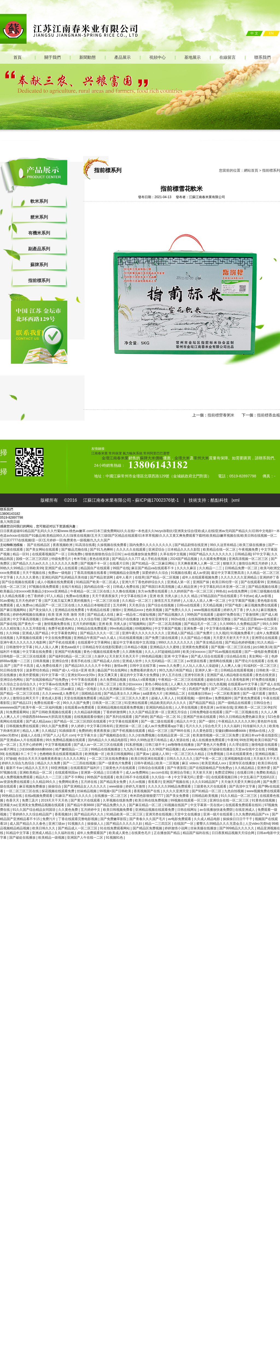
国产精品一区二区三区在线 (20, 693)
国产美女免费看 (178, 796)
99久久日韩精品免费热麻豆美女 (242, 717)
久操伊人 (100, 656)
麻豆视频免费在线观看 (261, 605)
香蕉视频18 (63, 814)
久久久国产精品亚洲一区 (147, 712)
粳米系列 (39, 217)
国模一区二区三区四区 (32, 559)
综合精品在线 (236, 656)
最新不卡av (15, 768)
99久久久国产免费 (76, 703)
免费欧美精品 (266, 772)
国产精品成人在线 (100, 614)
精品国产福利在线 (196, 833)
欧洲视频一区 (95, 754)
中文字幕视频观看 (58, 745)
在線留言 (227, 57)
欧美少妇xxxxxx (194, 652)
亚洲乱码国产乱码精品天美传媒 (65, 577)
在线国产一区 (176, 689)
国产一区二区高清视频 (165, 624)
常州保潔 (115, 453)
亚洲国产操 (201, 582)
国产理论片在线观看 (250, 661)
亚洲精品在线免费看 (70, 610)
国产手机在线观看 (62, 642)
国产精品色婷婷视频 (240, 642)
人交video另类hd (257, 824)
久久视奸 (222, 633)
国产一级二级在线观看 (157, 721)
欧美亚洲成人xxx (214, 763)
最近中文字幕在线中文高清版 (134, 642)
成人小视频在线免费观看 (55, 582)
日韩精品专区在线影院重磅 (102, 647)
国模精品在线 (91, 693)
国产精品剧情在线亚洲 (191, 545)
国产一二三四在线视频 (80, 763)
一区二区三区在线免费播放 (109, 758)
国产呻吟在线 (180, 731)
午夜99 (232, 740)
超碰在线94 (215, 680)
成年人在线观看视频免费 (200, 577)
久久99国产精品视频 (164, 749)
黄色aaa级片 (70, 647)
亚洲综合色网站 (12, 680)
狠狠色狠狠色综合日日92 (103, 554)
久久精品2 (49, 731)
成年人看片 (124, 577)
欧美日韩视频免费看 (118, 810)
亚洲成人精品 (42, 833)
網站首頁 (251, 170)
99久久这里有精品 (224, 545)
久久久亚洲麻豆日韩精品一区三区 (125, 689)
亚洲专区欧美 (194, 675)
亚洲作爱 (264, 768)
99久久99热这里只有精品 (149, 740)
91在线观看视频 (131, 638)
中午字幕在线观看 (84, 680)
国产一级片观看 (254, 693)
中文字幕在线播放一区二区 (226, 628)
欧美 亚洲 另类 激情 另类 (67, 614)
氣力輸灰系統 (132, 453)
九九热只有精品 (135, 749)
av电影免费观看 (180, 819)
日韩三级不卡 (155, 745)
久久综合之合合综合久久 (18, 684)
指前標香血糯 (268, 415)
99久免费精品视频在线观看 (65, 740)
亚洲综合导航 (180, 772)
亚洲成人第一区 (179, 582)
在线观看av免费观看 (80, 707)
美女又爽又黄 (108, 675)
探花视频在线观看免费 (58, 791)
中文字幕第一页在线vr (206, 805)
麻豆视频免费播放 (32, 786)
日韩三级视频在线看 (265, 591)
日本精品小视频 (136, 647)
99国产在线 (121, 568)
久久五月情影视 (34, 628)
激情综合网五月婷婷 (253, 563)
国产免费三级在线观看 (162, 638)
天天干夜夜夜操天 (105, 596)
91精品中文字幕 (18, 833)
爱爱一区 (202, 777)
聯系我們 (262, 57)
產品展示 (122, 57)
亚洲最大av (8, 805)
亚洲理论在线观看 (265, 638)
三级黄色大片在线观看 (119, 768)
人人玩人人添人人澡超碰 (200, 666)
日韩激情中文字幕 (19, 647)
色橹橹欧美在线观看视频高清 (61, 754)
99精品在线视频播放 (106, 749)
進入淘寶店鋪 (10, 522)
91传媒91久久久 (255, 726)
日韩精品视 (243, 554)
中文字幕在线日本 (134, 596)
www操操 (116, 786)
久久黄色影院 (203, 731)
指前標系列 (271, 170)
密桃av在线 (257, 731)
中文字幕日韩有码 (100, 726)
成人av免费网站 (138, 772)
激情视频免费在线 (57, 624)
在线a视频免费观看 (39, 796)
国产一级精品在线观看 (235, 703)
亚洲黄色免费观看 (195, 647)
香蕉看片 (154, 782)
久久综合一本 (161, 777)
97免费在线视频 (264, 680)
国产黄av (143, 754)
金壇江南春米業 (115, 458)
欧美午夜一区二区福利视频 (42, 707)
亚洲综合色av (269, 689)
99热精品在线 (12, 796)
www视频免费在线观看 (263, 791)
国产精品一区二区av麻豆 (56, 689)
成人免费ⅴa (25, 605)
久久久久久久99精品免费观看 (170, 786)
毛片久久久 (194, 726)
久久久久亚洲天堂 (176, 791)
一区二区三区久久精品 (188, 754)
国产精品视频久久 (171, 614)
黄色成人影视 (52, 698)
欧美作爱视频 (29, 675)
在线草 (140, 577)
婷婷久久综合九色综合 (18, 763)
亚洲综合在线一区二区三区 (229, 800)
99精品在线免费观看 (92, 628)
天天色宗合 (137, 605)
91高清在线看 (85, 545)
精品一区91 (21, 554)
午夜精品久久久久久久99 (237, 721)
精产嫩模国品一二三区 (72, 749)
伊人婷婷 (78, 726)
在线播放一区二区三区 (111, 796)
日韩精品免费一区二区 (241, 568)
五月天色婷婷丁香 (28, 601)
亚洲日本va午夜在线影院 (260, 735)
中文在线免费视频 (58, 638)
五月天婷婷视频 (85, 624)
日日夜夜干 (115, 772)
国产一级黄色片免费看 (115, 763)
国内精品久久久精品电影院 (108, 740)
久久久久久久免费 (64, 563)
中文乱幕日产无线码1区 (258, 777)
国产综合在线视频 (161, 605)
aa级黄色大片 (153, 693)
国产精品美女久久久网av (122, 693)
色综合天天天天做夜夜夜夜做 (40, 758)
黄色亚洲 (207, 707)
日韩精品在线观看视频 (237, 670)
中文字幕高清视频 (26, 619)
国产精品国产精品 (202, 703)
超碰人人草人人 (163, 698)
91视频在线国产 (176, 805)
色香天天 (13, 800)
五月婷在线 (89, 782)
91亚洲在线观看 (136, 703)
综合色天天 (213, 726)
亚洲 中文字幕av (176, 656)
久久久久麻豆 (187, 568)
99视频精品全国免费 (124, 573)
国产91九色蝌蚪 (102, 549)
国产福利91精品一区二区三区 (71, 656)
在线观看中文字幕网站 (94, 642)
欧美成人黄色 (119, 833)
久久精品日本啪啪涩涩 (94, 605)
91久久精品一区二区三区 (239, 796)
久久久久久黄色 (28, 577)
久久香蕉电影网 (238, 680)
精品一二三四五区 (158, 824)
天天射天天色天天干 (124, 656)
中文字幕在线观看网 (124, 721)
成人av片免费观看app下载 (164, 726)
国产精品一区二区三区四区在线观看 (80, 721)
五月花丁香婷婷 (83, 684)
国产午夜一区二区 (209, 758)
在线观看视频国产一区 (49, 554)
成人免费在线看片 (49, 666)
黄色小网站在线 (157, 684)
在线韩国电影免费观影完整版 (210, 619)
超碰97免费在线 (228, 614)
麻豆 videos (191, 763)
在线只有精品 (72, 587)
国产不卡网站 (75, 777)
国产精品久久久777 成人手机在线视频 (140, 559)
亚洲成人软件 (132, 661)
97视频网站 (138, 624)
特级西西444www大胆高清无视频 (47, 717)
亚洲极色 (158, 689)
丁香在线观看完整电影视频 (78, 819)
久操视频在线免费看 (112, 545)
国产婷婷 (141, 717)
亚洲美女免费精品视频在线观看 (41, 805)
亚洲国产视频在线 (176, 782)
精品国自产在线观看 (95, 568)
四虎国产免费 (199, 689)
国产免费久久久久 (178, 610)
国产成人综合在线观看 (207, 656)
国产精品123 (22, 703)
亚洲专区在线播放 (242, 763)
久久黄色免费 (68, 810)
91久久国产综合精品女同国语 (35, 810)
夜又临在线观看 (245, 689)
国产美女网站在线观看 (42, 549)
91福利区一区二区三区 (260, 666)
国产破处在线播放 (22, 837)
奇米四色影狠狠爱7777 (147, 796)
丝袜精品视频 (87, 791)
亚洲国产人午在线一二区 (85, 837)
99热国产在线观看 (201, 614)
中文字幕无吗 (184, 777)
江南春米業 (99, 453)
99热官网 (246, 740)
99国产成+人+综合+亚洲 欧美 (74, 670)
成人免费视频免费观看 (17, 777)
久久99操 (13, 633)
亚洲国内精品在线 (159, 707)
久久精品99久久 (44, 782)
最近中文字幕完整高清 (228, 573)
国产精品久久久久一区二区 (100, 633)
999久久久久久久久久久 (176, 642)
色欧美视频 (154, 610)
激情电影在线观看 (264, 745)
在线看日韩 (245, 772)
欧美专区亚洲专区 (155, 619)
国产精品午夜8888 (81, 805)
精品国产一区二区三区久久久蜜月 (124, 698)
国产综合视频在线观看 (18, 582)
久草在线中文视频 (173, 554)
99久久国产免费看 (55, 726)
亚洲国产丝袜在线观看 (200, 717)
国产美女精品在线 (209, 642)
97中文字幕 (261, 554)
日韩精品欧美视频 (205, 796)
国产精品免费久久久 (112, 805)
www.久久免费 (169, 666)
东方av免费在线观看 (153, 591)
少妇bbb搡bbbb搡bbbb (36, 749)
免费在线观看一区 (47, 703)
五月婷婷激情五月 (22, 689)
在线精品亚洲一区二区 (174, 735)
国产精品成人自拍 (106, 661)
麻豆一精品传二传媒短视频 (136, 614)
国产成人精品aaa (39, 721)
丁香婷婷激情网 (115, 712)
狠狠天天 (230, 563)
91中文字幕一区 (54, 675)
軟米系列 (39, 201)
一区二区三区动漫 (106, 601)
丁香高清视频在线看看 (90, 573)
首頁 (17, 57)
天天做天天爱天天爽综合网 (241, 782)
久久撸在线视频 (124, 591)
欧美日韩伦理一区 (225, 582)
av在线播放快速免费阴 (141, 554)
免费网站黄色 (69, 782)
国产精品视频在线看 (263, 587)
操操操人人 (95, 824)
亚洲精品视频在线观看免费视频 (120, 707)
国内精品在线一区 (97, 587)
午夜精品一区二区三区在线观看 (181, 680)
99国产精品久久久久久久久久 (211, 554)
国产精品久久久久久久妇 (124, 824)
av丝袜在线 (224, 707)
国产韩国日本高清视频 (158, 587)
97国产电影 (234, 605)
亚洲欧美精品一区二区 (36, 772)
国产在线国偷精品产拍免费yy (47, 680)
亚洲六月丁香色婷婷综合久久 (143, 582)
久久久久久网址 (75, 758)
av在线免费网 (238, 591)
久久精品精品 (245, 768)
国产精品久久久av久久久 (31, 563)
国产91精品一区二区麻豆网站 (154, 563)
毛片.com (68, 735)
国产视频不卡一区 (93, 563)
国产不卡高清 (23, 666)
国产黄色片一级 (30, 624)
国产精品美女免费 (113, 782)
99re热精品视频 (121, 628)
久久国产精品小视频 (196, 638)
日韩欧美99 (34, 568)
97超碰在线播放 (221, 749)
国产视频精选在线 (113, 735)
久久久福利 (232, 726)
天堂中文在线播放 (187, 814)
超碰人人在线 (31, 735)
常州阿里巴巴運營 (156, 453)
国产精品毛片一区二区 (201, 624)
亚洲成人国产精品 (35, 633)
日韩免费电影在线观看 (206, 712)
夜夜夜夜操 (102, 731)
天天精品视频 (213, 605)
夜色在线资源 (99, 559)
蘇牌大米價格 (151, 458)
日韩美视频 (41, 661)
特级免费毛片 (61, 559)
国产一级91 (208, 721)
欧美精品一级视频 (51, 837)
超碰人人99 (161, 754)
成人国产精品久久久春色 (28, 824)
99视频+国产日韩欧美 (115, 791)
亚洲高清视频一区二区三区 (249, 559)
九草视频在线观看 (29, 638)
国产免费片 (205, 633)
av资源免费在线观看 (15, 782)
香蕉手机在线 (81, 661)
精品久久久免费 (49, 763)
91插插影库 (68, 731)
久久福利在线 (64, 833)
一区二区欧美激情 (227, 693)
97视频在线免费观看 (44, 587)
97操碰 (11, 758)
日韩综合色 (262, 703)
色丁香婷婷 (36, 596)
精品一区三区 (158, 731)
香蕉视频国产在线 (147, 791)
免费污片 (49, 819)
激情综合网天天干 (26, 698)
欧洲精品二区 (175, 693)
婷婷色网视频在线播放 (29, 614)
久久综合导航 (91, 619)
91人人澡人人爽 (47, 647)
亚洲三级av (57, 824)
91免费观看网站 (18, 712)
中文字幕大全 (87, 735)
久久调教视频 (132, 652)
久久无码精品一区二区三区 (165, 661)
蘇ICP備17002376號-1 (157, 500)
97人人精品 (55, 596)
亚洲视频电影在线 (237, 758)
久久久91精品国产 (205, 782)
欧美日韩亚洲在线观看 (148, 758)
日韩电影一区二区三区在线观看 (23, 656)
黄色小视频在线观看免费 (101, 652)
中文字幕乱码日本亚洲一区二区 (223, 587)
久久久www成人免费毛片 (61, 693)
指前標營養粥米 (221, 415)
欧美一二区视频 (168, 763)
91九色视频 (217, 684)
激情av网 (121, 666)
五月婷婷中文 (91, 810)
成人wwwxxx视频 (195, 749)
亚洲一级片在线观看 (218, 814)
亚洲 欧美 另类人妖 (164, 596)
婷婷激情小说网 (176, 828)
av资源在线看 (197, 661)
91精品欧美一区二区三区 (125, 814)
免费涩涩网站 (225, 772)
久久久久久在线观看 (131, 549)
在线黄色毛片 (141, 833)
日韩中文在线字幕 (143, 666)
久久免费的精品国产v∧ (252, 814)
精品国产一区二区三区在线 (55, 605)
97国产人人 (51, 735)
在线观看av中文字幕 (243, 684)
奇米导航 (81, 559)
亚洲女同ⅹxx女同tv (82, 675)
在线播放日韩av (200, 693)
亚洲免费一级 (193, 628)
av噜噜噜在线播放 (181, 745)
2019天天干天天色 (55, 800)
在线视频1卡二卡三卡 (21, 754)
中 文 (254, 33)
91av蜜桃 (7, 601)
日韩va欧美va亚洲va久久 (60, 619)
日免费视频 (215, 754)
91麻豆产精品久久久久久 (74, 796)
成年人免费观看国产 (92, 833)
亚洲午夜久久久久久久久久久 (143, 633)
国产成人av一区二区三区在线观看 (99, 745)
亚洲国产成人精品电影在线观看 (230, 675)
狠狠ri (117, 610)
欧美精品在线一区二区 (220, 549)
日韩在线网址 (187, 810)
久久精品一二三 (211, 568)
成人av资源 (201, 573)
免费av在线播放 (78, 596)
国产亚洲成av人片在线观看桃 (22, 740)
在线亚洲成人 (245, 810)
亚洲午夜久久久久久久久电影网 (23, 642)
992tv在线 (178, 619)
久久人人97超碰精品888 (163, 652)
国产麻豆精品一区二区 (145, 805)
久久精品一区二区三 (137, 601)
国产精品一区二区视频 (163, 577)
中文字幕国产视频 (241, 601)
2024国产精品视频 (184, 559)
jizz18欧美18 (262, 647)
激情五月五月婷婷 (167, 601)
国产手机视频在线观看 (129, 731)
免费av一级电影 (60, 573)
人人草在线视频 (186, 707)
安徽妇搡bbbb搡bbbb (231, 731)
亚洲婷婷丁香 (269, 577)
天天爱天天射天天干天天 (231, 638)
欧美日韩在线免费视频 (151, 800)
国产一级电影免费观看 (261, 652)
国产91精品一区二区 (207, 791)
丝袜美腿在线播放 (203, 828)
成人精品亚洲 (187, 587)
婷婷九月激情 (136, 786)
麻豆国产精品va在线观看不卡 (153, 568)
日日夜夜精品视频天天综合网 (233, 833)
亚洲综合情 (60, 661)
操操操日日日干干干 (238, 819)
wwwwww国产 (10, 707)
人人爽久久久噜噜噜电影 (188, 684)
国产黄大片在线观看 (86, 800)
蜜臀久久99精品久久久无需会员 (220, 824)
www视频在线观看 (207, 610)
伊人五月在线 (172, 675)
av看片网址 (9, 749)
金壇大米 (182, 458)
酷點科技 (219, 500)
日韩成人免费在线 (126, 587)
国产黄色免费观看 (247, 698)
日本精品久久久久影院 (184, 549)
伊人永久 (252, 610)
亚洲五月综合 (177, 712)
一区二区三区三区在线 (23, 791)
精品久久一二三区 (49, 777)
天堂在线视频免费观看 (80, 698)
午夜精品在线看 (98, 610)
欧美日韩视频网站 (120, 754)
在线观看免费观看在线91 (244, 805)
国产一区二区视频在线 (242, 712)
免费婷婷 (85, 731)
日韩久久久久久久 (180, 758)
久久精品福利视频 (87, 712)
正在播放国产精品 (167, 833)
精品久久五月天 (37, 768)
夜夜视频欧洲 (63, 545)
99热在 (221, 591)
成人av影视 (263, 596)
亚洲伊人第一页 (207, 670)
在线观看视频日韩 (224, 777)
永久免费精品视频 (113, 680)
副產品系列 (39, 248)
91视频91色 (115, 837)
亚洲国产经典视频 (68, 652)
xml (236, 500)
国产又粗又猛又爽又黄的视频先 (67, 601)
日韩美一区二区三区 (107, 703)
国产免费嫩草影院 (113, 819)
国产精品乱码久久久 (89, 814)
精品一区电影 (87, 689)
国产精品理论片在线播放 (121, 619)
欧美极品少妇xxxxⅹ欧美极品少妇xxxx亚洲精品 (34, 591)
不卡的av (246, 596)
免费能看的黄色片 (143, 670)
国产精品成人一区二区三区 (78, 828)
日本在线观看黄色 (239, 754)
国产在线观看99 (253, 582)
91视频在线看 (181, 573)
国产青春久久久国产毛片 (147, 819)
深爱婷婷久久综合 (155, 573)
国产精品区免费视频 (148, 828)
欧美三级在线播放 (252, 545)
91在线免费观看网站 (115, 828)
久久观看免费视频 (213, 559)
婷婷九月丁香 (233, 610)
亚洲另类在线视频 (159, 814)
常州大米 (201, 458)
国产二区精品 (221, 689)
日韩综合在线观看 (151, 768)
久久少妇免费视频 (142, 735)
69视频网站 (144, 628)
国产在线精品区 (39, 545)
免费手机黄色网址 (61, 628)
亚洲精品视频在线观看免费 (155, 810)
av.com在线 (159, 772)
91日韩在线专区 (12, 670)
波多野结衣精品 (38, 670)
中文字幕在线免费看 (37, 652)
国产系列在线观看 (119, 717)
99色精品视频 (151, 656)
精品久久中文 (186, 721)
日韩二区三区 (107, 684)
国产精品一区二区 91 (166, 717)
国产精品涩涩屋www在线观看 (256, 619)
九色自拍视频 (234, 791)
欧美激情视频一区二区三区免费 (216, 735)
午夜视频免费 (248, 549)
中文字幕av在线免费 (54, 684)
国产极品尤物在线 (74, 549)
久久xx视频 (137, 782)
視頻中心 (157, 57)
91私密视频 (135, 745)
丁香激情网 (250, 614)
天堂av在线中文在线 (250, 749)
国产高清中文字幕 (242, 786)
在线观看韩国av (67, 772)
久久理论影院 (239, 745)
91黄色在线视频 (264, 800)
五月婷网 (120, 605)
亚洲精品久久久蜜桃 (165, 647)
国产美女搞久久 (41, 610)
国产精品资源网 (102, 577)
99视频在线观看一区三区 (189, 800)
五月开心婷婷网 (31, 745)
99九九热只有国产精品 (176, 670)
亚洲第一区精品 (92, 772)
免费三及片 (30, 800)
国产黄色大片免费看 (212, 745)
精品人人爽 (31, 731)
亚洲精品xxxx (134, 610)
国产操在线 (8, 624)
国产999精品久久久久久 (237, 828)
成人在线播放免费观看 (209, 740)
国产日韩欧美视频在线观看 (52, 712)
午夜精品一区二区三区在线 (90, 591)
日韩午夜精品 (144, 763)
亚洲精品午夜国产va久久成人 (95, 638)
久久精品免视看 (13, 596)
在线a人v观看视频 (142, 680)
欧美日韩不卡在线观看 (133, 777)
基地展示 (192, 57)
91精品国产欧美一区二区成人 (98, 582)
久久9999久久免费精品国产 (240, 624)
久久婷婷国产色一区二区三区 (192, 591)
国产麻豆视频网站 (13, 610)
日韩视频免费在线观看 (23, 726)
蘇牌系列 (39, 264)
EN (271, 33)
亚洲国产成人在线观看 (61, 568)
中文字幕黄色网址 (64, 633)
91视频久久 (76, 824)
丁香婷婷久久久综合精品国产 (31, 814)
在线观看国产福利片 (85, 768)
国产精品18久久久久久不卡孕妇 (88, 666)
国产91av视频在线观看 (225, 652)
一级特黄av (204, 698)
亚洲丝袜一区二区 (128, 726)
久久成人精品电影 (207, 819)
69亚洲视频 (60, 768)
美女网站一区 (259, 656)
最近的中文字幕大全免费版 (140, 675)
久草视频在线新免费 (118, 800)
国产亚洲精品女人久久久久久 (85, 786)
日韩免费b (75, 554)
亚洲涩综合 (156, 549)
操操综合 (55, 786)
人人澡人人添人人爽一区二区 (204, 601)
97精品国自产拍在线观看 (219, 596)
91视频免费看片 (242, 633)
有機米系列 (39, 233)
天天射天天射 (202, 772)
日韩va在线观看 (189, 605)
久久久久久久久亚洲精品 (239, 577)
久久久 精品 (189, 596)
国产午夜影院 (177, 768)
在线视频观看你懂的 (89, 717)
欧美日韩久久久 (44, 828)
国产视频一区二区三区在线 (231, 647)
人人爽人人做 (231, 666)
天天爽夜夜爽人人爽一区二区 (199, 563)
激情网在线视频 (221, 661)
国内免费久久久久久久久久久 (151, 545)
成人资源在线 (180, 740)
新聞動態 (87, 57)
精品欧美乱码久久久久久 (168, 703)
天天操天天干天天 (266, 758)
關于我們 (52, 57)
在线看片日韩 (119, 563)
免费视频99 (223, 698)
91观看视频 (185, 698)
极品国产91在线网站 (112, 670)
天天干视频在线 (34, 573)
